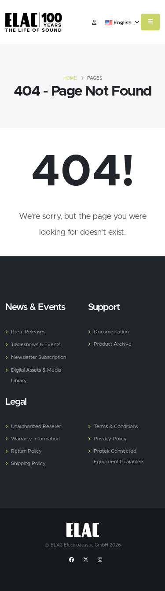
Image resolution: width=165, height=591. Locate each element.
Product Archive (113, 344)
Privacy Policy (110, 438)
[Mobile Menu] (150, 22)
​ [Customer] (94, 23)
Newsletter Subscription (38, 357)
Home (70, 78)
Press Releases (28, 331)
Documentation (111, 331)
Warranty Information (35, 438)
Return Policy (26, 451)
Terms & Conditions (116, 426)
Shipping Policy (28, 463)
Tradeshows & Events (35, 344)
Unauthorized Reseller (36, 426)
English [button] (122, 23)
